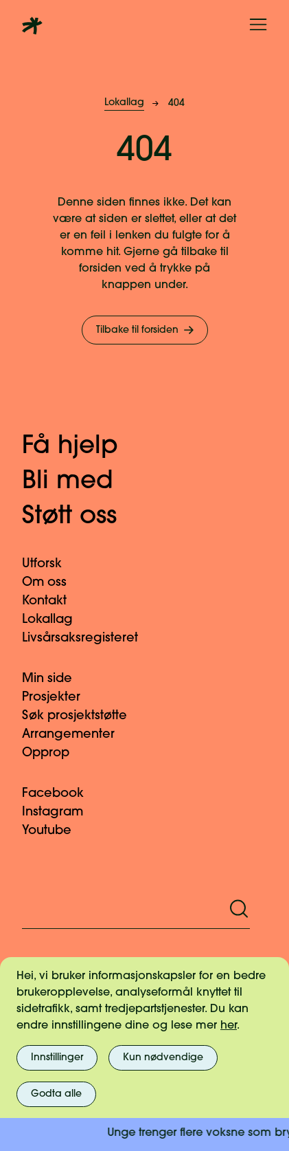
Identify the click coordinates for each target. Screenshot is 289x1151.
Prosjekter (59, 697)
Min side (55, 679)
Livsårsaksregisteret (88, 638)
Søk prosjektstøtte (82, 716)
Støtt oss (83, 517)
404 (176, 103)
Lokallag (124, 103)
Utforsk (50, 564)
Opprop (54, 753)
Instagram (61, 812)
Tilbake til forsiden (146, 330)
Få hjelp (84, 447)
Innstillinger (57, 1058)
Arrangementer (76, 734)
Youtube (55, 830)
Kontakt (52, 601)
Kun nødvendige (163, 1058)
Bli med (81, 482)
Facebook (61, 793)
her (228, 1025)
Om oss (52, 582)
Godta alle (56, 1094)
